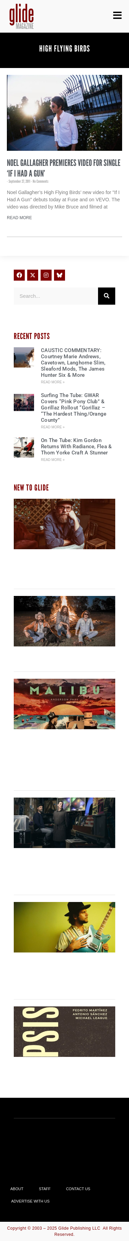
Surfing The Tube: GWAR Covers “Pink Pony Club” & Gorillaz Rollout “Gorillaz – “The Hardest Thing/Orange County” (73, 407)
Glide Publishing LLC (79, 1228)
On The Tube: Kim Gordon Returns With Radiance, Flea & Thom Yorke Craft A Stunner (76, 446)
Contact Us (78, 1189)
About (16, 1189)
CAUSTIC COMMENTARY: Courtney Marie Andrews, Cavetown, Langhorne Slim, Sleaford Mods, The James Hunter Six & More (73, 362)
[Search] (106, 296)
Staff (45, 1189)
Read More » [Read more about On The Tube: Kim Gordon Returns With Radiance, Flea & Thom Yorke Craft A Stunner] (53, 460)
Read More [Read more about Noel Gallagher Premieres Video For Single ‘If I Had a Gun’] (19, 217)
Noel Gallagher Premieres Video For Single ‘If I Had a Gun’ (63, 168)
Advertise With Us (30, 1201)
